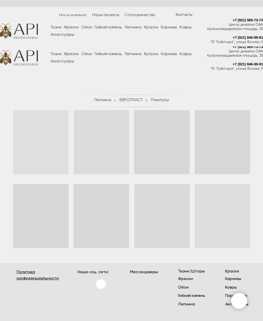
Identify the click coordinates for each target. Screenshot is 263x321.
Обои (86, 54)
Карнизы (169, 54)
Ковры (186, 54)
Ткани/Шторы (191, 271)
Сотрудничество (140, 15)
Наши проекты (105, 15)
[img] (83, 299)
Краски (151, 54)
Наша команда (72, 15)
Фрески (71, 54)
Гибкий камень (108, 54)
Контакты (184, 15)
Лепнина (132, 54)
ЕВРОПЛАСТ (131, 100)
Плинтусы (160, 100)
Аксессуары (62, 61)
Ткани (56, 54)
